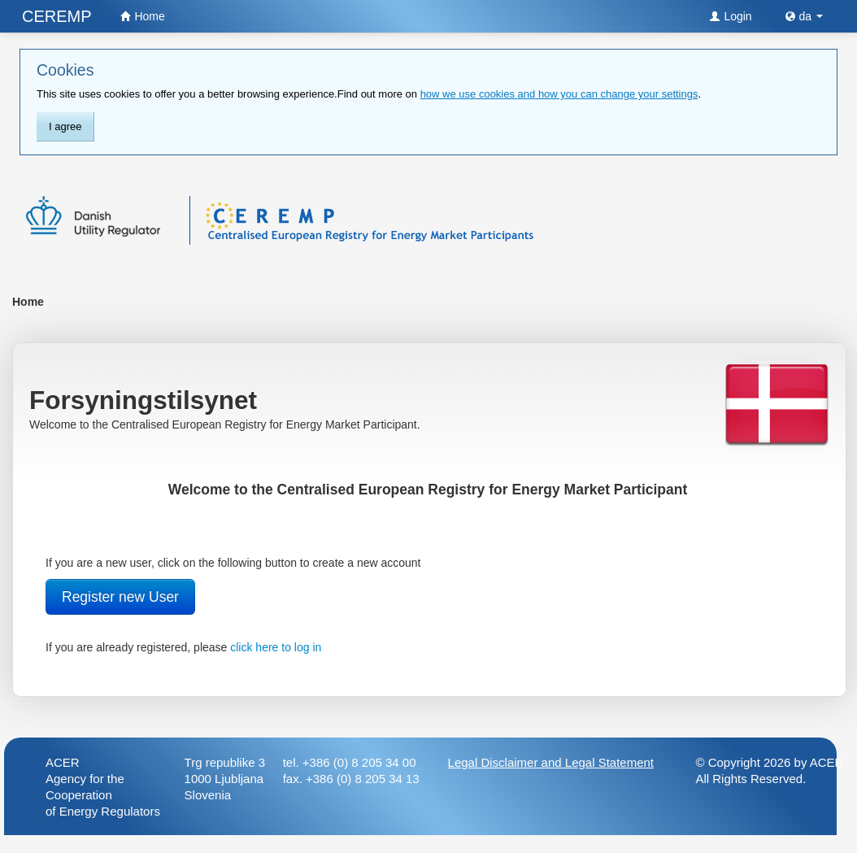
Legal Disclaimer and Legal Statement (551, 762)
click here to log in (275, 647)
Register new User (120, 597)
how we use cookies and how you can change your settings (559, 94)
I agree (65, 126)
